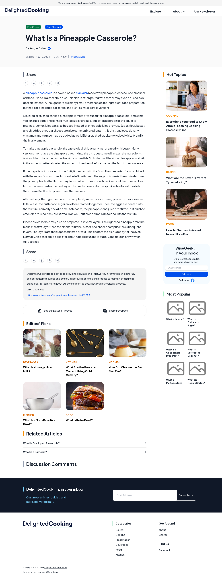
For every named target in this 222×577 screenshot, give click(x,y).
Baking (171, 172)
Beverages (30, 362)
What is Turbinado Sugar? (193, 322)
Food (70, 415)
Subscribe (186, 274)
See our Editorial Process (54, 310)
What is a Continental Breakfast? (173, 352)
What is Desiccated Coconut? (193, 352)
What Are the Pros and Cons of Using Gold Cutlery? (81, 371)
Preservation (123, 539)
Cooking (172, 115)
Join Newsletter (204, 11)
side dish (82, 93)
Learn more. (158, 3)
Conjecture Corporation (55, 568)
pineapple (32, 93)
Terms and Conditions (47, 572)
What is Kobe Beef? (79, 420)
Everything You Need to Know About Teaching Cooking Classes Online (186, 126)
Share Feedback (115, 310)
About (162, 529)
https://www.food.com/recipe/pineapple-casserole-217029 (58, 295)
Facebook (165, 550)
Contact (164, 534)
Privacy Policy (29, 572)
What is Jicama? (175, 319)
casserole (46, 93)
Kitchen (71, 362)
